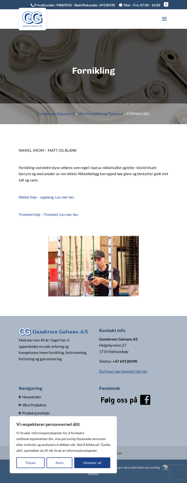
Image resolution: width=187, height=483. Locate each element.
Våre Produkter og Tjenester (101, 113)
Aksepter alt (92, 463)
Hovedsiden (31, 397)
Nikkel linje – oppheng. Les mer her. (47, 197)
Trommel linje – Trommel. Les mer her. (49, 214)
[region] (63, 444)
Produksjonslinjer (36, 413)
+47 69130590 (124, 361)
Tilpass (30, 463)
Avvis (60, 463)
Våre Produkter (34, 405)
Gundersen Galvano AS (56, 113)
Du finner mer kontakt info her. (123, 371)
